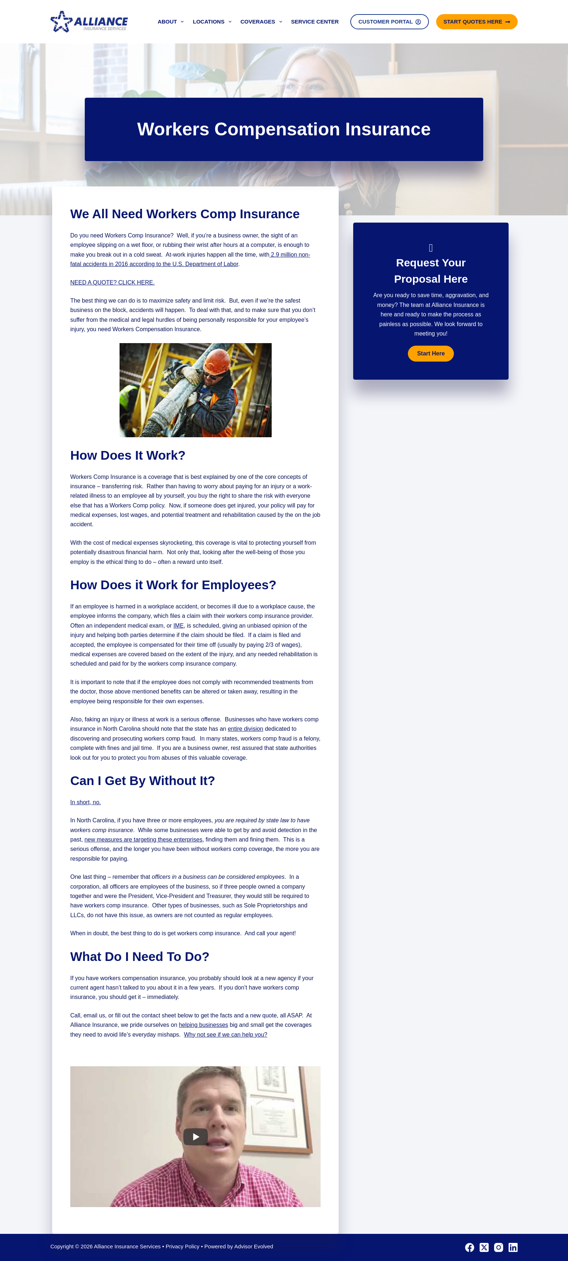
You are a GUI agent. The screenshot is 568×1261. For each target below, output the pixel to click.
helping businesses (203, 1025)
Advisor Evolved (253, 1246)
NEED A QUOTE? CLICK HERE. (112, 282)
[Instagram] (498, 1247)
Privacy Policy (182, 1246)
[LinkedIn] (513, 1247)
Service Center (315, 21)
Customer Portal (389, 21)
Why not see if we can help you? (225, 1035)
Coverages (263, 21)
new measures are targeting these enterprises (143, 839)
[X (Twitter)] (484, 1247)
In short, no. (85, 802)
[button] (431, 354)
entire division (245, 729)
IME (179, 626)
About (172, 21)
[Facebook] (469, 1247)
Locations (213, 21)
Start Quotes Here (476, 21)
